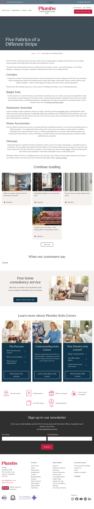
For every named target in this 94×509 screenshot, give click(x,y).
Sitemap (55, 486)
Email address (53, 434)
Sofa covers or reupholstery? (12, 362)
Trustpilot (50, 2)
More (30, 10)
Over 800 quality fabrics (73, 359)
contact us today (61, 158)
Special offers (35, 486)
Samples (88, 8)
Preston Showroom (59, 472)
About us (55, 466)
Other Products (36, 481)
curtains (67, 149)
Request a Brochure (59, 468)
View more (47, 244)
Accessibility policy (59, 477)
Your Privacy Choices (59, 488)
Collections (34, 488)
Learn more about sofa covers (47, 375)
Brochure (79, 8)
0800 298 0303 (84, 2)
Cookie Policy (57, 479)
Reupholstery (15, 10)
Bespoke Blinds (36, 477)
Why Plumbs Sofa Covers (77, 375)
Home (33, 53)
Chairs (33, 468)
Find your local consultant (82, 466)
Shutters (33, 479)
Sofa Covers (6, 10)
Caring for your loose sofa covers (75, 365)
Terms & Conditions (59, 483)
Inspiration (9, 202)
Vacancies (56, 470)
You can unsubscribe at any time (47, 429)
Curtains (24, 10)
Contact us (77, 468)
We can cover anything (14, 357)
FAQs (76, 470)
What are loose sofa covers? (13, 352)
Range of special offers (76, 354)
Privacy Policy (57, 475)
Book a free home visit (83, 12)
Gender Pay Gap (58, 481)
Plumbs (47, 8)
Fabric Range (35, 483)
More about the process (16, 375)
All (38, 53)
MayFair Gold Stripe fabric (55, 102)
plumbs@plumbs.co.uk (9, 480)
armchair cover (63, 111)
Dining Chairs (35, 470)
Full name (5, 434)
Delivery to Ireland (80, 472)
